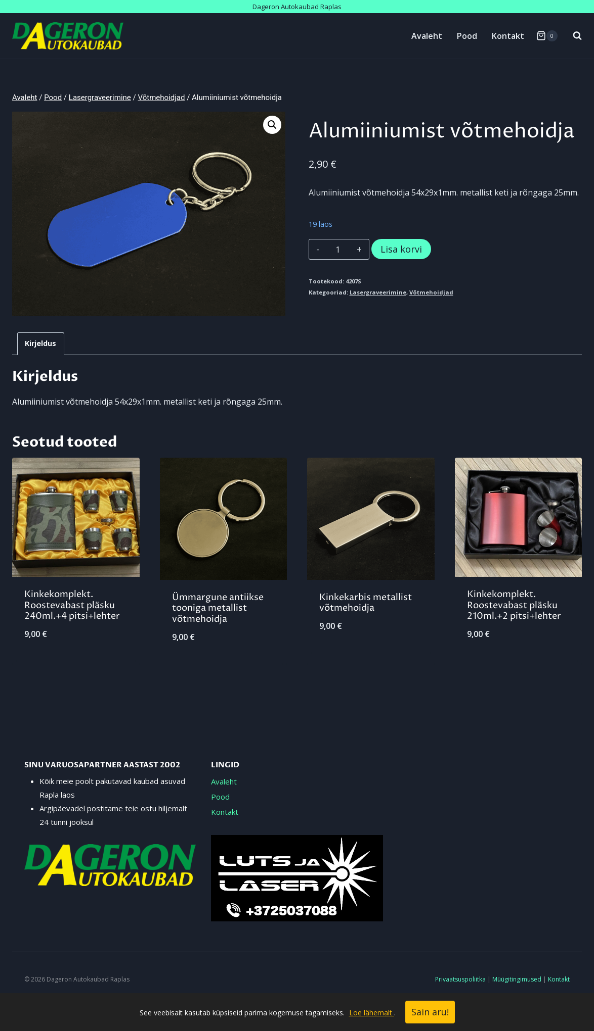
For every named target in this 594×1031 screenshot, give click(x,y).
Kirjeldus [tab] (40, 343)
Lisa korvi (401, 249)
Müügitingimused (516, 979)
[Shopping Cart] (547, 35)
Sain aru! (430, 1012)
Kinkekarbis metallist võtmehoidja (365, 603)
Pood (467, 35)
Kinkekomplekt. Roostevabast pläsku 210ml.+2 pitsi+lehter (514, 605)
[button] (272, 125)
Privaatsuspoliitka (460, 979)
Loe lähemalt (371, 1012)
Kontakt (508, 35)
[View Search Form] (572, 35)
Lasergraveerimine (378, 292)
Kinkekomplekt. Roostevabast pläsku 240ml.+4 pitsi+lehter (72, 605)
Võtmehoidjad (431, 292)
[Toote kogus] (337, 249)
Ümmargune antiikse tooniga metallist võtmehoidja (218, 608)
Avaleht (426, 35)
